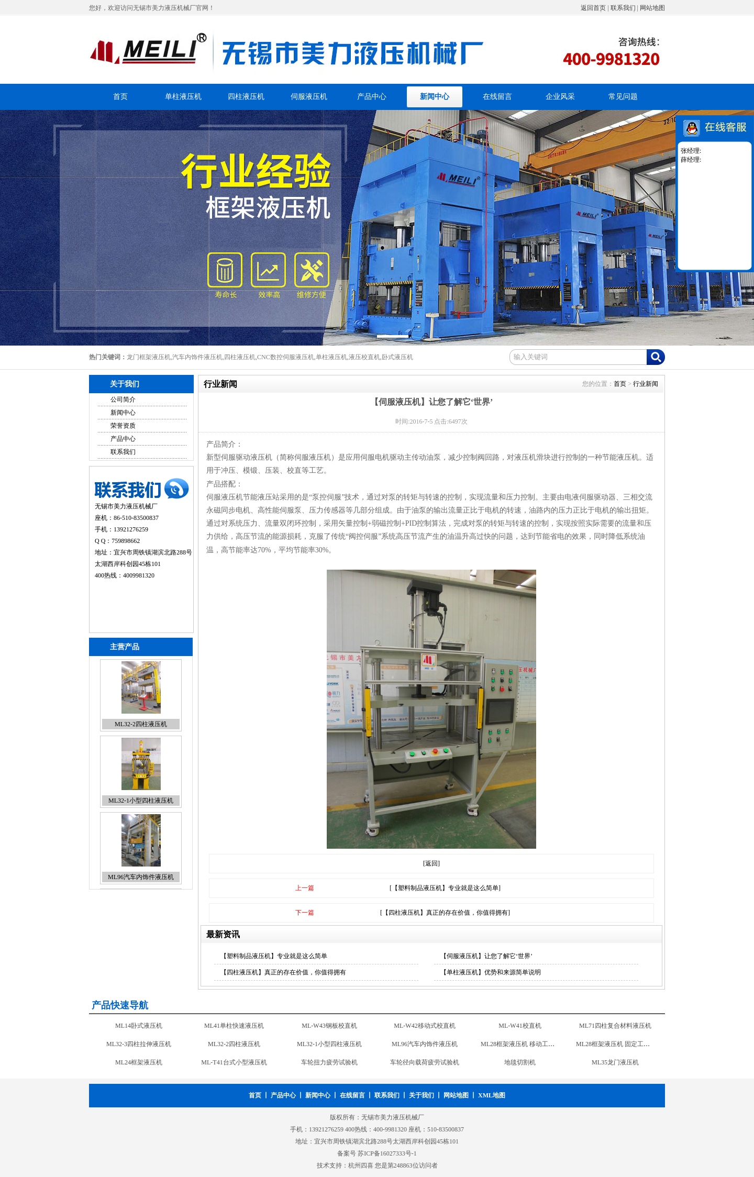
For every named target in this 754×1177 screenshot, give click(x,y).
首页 (120, 97)
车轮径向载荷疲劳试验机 (424, 1063)
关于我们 (421, 1095)
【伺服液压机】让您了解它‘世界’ (486, 956)
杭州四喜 (360, 1165)
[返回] (431, 863)
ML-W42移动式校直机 (424, 1026)
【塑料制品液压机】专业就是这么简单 (273, 956)
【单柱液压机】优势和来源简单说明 (490, 972)
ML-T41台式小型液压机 (234, 1063)
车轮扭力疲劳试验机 (329, 1063)
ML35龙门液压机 (615, 1063)
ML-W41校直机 (519, 1026)
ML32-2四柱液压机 (141, 725)
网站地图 (652, 8)
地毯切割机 (520, 1063)
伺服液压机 (309, 97)
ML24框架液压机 (138, 1063)
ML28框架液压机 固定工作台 (616, 1044)
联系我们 (623, 8)
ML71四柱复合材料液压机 (615, 1026)
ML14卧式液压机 (138, 1026)
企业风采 (560, 97)
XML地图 (491, 1095)
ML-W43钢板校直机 (329, 1026)
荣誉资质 (123, 425)
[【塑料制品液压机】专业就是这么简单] (445, 888)
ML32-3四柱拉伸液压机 (138, 1044)
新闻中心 (434, 97)
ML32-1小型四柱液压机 (140, 801)
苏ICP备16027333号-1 (387, 1153)
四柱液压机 (246, 97)
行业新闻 (645, 383)
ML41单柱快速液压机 (234, 1026)
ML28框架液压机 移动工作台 (521, 1044)
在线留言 (497, 97)
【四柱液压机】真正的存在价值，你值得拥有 (283, 972)
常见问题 (623, 97)
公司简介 (123, 399)
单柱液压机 (183, 97)
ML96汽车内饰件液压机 (141, 878)
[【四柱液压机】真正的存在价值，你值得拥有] (445, 912)
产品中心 (371, 97)
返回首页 (593, 8)
